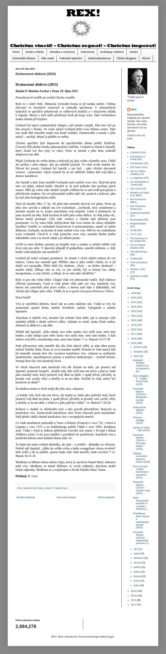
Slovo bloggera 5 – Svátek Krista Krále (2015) (141, 380)
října (136, 356)
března (137, 576)
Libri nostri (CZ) (138, 188)
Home (16, 51)
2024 (134, 302)
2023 (134, 306)
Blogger (110, 636)
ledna (137, 585)
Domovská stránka (66, 497)
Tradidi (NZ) (136, 258)
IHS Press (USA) (139, 167)
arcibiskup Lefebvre (112, 51)
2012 (134, 600)
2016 (134, 338)
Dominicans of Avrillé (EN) (137, 158)
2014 (134, 591)
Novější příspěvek (25, 497)
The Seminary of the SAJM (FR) (138, 239)
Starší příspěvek (106, 497)
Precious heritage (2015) (138, 420)
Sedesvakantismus (99, 58)
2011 (134, 604)
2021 (134, 316)
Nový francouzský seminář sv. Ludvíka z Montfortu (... (141, 503)
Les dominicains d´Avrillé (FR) (139, 183)
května (137, 567)
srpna (137, 553)
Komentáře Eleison (24, 58)
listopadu (139, 351)
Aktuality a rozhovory (62, 51)
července (139, 558)
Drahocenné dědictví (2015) (139, 410)
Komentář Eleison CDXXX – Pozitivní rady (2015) (141, 488)
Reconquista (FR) (139, 219)
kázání (49, 488)
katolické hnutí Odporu (33, 488)
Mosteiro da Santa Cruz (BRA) (139, 194)
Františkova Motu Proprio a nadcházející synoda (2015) (141, 520)
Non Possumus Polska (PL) (138, 207)
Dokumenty (87, 51)
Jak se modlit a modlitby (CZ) (138, 172)
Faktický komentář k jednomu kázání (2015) (141, 457)
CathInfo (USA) (138, 152)
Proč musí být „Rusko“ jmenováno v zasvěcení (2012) (141, 472)
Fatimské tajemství (71, 58)
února (137, 580)
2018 (134, 329)
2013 (134, 595)
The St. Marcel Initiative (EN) (137, 246)
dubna (137, 571)
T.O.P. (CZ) (136, 234)
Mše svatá (47, 58)
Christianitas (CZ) (139, 163)
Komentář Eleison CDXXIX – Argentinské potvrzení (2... (141, 538)
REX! (134, 109)
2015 (134, 343)
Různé (146, 58)
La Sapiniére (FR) (139, 178)
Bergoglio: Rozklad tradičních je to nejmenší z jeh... (141, 366)
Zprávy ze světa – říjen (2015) (141, 429)
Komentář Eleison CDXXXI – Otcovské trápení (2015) (140, 442)
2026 (134, 293)
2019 (134, 325)
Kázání (134, 51)
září (136, 549)
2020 (134, 320)
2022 (134, 311)
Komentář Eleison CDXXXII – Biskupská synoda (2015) (140, 395)
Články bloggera (126, 58)
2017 (134, 334)
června (137, 562)
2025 (134, 297)
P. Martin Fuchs (60, 488)
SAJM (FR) (136, 230)
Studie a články (34, 51)
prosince (138, 347)
